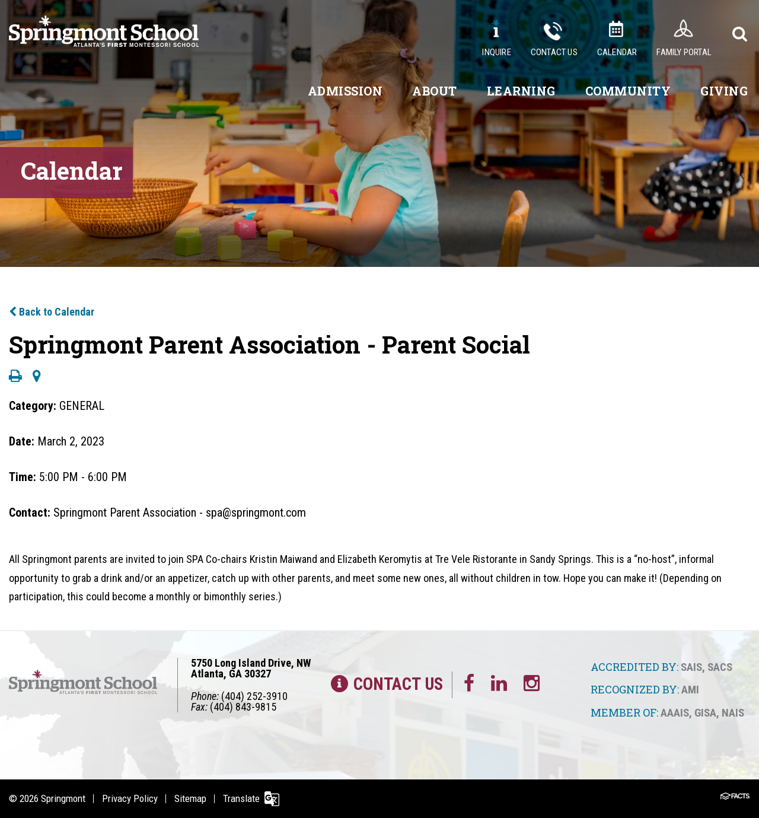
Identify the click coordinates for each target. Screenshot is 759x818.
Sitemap (190, 798)
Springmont (63, 798)
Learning (521, 90)
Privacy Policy (130, 798)
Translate (241, 798)
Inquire (496, 52)
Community (628, 90)
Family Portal (684, 52)
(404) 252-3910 (254, 696)
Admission (345, 90)
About (434, 90)
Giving (724, 90)
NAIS (733, 713)
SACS (719, 667)
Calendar (617, 52)
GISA (705, 713)
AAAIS (675, 713)
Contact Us (554, 52)
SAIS (691, 667)
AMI (690, 689)
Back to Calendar (51, 311)
